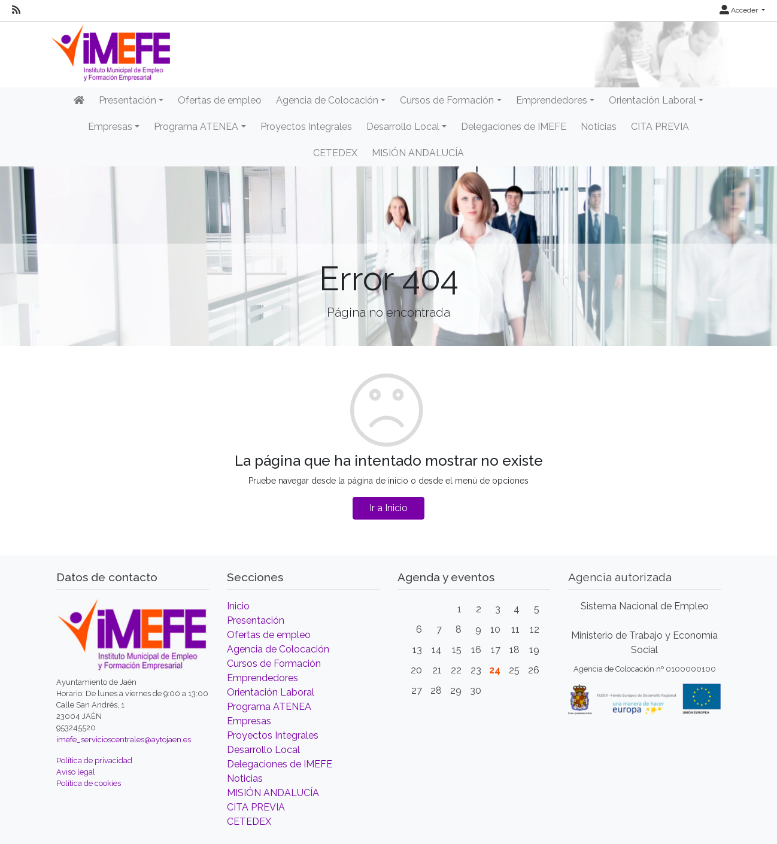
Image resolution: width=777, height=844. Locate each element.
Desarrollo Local (263, 749)
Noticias (599, 126)
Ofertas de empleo (220, 100)
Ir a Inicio (388, 508)
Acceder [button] (740, 10)
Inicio (238, 606)
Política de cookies (88, 783)
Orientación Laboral (270, 692)
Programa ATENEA (269, 706)
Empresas (249, 721)
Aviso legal (75, 771)
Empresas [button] (110, 126)
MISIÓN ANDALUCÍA (418, 153)
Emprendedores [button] (551, 100)
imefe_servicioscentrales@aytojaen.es (123, 739)
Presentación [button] (127, 100)
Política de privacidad (94, 760)
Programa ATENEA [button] (196, 126)
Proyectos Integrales (306, 126)
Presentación (255, 620)
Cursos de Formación (274, 663)
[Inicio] (79, 100)
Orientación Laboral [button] (652, 100)
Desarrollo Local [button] (402, 126)
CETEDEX (335, 153)
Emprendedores (262, 678)
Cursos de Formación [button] (447, 100)
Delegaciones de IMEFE (513, 126)
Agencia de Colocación (278, 649)
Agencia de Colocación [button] (327, 100)
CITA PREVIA (660, 126)
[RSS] (16, 10)
